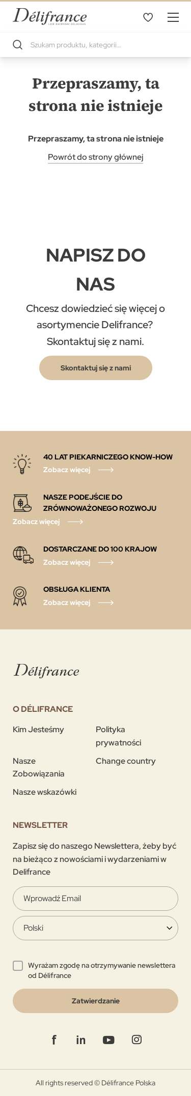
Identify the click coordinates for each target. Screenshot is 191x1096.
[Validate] (95, 1001)
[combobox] (95, 45)
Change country (126, 761)
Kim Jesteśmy (38, 729)
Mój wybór (148, 17)
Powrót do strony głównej (95, 157)
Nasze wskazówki (44, 792)
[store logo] (50, 16)
